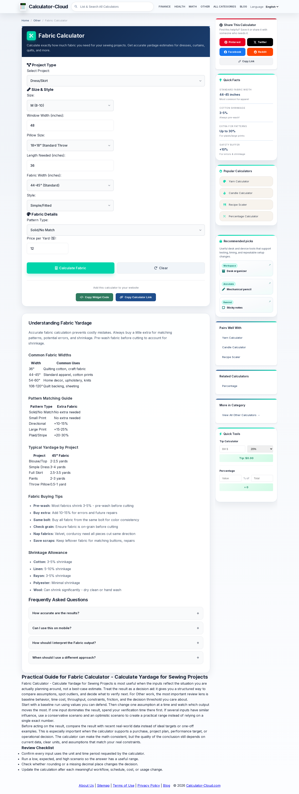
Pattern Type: (37, 220)
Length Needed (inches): (46, 155)
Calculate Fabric (70, 268)
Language (256, 6)
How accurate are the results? (55, 613)
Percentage (229, 386)
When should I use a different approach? (64, 657)
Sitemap (103, 785)
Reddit (260, 51)
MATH (193, 6)
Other (37, 20)
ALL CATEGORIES (224, 6)
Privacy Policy (148, 785)
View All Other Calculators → (241, 415)
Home (25, 20)
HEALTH (179, 6)
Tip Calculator (228, 441)
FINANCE (165, 6)
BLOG (243, 6)
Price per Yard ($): (41, 238)
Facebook (232, 51)
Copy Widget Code (94, 297)
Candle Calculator (234, 347)
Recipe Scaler (231, 357)
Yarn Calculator (232, 337)
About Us (86, 785)
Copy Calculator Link (136, 297)
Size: (30, 95)
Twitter (260, 42)
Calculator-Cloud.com (203, 785)
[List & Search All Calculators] (112, 6)
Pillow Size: (36, 135)
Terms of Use (123, 785)
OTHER (205, 6)
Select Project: (38, 71)
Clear (161, 268)
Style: (31, 195)
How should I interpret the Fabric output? (64, 643)
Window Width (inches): (45, 115)
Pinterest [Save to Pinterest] (232, 42)
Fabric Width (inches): (44, 175)
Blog (166, 785)
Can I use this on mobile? (51, 628)
